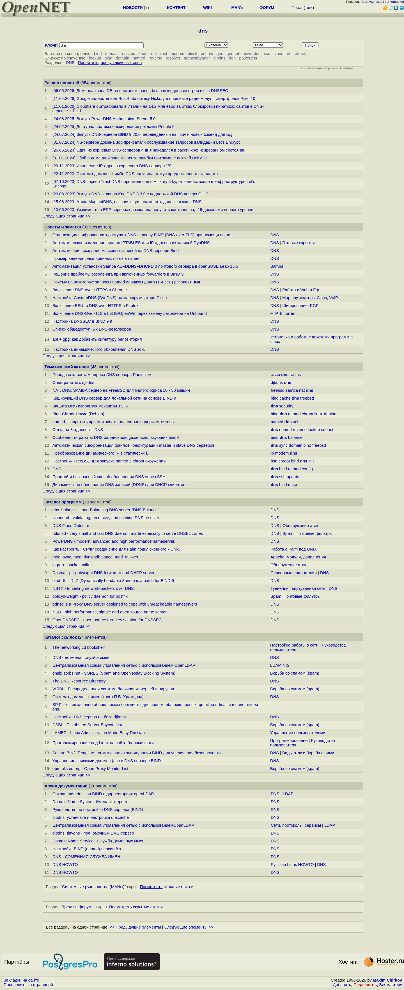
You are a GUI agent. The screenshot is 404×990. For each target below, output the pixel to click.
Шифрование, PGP (300, 305)
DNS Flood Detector (70, 525)
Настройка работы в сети (294, 645)
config (307, 469)
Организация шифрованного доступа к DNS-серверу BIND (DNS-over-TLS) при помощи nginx (141, 235)
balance (295, 437)
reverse (155, 58)
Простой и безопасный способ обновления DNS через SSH (109, 477)
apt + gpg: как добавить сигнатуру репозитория (97, 339)
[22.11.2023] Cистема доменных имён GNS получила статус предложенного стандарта (135, 173)
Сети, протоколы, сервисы (296, 825)
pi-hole (207, 53)
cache (285, 398)
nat (302, 390)
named (139, 58)
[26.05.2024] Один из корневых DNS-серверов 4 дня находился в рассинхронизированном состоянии (148, 150)
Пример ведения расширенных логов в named (96, 258)
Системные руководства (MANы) (93, 886)
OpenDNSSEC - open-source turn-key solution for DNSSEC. (107, 620)
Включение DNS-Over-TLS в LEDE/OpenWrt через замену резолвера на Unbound (129, 313)
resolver (173, 58)
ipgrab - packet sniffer (72, 565)
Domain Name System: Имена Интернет (90, 801)
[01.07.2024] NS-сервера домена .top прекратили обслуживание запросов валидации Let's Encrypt (146, 142)
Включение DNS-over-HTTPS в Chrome (89, 290)
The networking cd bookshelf (78, 647)
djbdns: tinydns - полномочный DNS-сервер (93, 833)
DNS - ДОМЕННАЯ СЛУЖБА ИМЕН (86, 856)
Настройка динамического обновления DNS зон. (98, 349)
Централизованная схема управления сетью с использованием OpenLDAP (123, 665)
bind (98, 53)
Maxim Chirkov (387, 980)
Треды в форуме (78, 907)
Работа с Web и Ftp (300, 290)
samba (292, 390)
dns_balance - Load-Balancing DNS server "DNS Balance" (105, 510)
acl (295, 422)
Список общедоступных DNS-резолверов (91, 329)
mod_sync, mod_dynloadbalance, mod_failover (95, 557)
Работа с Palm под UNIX (293, 549)
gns (220, 53)
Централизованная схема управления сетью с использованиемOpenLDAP (123, 825)
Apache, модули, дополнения (298, 557)
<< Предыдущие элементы (135, 927)
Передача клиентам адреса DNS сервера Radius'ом (102, 374)
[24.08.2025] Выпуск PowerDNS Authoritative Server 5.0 (104, 118)
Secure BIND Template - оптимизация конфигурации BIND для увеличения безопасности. (137, 753)
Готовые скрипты (298, 242)
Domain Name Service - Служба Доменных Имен (98, 841)
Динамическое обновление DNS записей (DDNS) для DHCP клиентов (118, 484)
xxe (267, 53)
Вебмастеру (390, 984)
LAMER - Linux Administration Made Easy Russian (98, 732)
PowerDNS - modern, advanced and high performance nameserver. (113, 541)
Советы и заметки (63, 227)
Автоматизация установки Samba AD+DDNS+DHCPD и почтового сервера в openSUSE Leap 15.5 (145, 266)
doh (232, 58)
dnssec (128, 53)
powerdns (252, 53)
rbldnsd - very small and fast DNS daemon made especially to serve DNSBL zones (127, 533)
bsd (274, 461)
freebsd (277, 390)
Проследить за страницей (28, 984)
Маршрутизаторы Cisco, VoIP (310, 297)
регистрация (394, 1)
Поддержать (365, 984)
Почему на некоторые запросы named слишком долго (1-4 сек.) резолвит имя (126, 282)
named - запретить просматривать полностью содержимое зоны (113, 422)
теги (309, 7)
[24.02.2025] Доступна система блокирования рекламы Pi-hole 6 (113, 126)
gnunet (233, 53)
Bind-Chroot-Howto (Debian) (78, 414)
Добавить (342, 984)
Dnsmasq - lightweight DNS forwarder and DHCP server (103, 572)
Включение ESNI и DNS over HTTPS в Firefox (95, 305)
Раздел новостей (62, 83)
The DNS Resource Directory (79, 681)
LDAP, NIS (280, 665)
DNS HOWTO (65, 864)
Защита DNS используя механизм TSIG (90, 406)
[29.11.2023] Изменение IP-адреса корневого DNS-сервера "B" (112, 166)
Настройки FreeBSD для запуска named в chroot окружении (109, 461)
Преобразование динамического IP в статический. (100, 453)
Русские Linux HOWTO (292, 864)
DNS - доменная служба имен (80, 657)
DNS (70, 62)
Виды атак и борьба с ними (308, 753)
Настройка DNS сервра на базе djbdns (89, 717)
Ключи (51, 45)
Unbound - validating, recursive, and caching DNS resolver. (106, 517)
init (311, 461)
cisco (275, 374)
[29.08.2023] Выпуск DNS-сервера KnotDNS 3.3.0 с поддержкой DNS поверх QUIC (130, 194)
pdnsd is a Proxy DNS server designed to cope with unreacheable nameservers (124, 604)
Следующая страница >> (66, 216)
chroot (307, 414)
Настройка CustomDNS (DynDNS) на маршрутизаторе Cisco (109, 297)
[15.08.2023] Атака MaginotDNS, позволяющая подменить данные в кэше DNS (126, 202)
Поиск (296, 7)
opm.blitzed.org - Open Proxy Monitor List (90, 768)
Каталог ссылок (61, 637)
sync (283, 445)
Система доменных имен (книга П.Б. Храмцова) (98, 697)
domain (112, 53)
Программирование (288, 740)
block (192, 53)
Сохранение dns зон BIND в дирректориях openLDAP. (103, 794)
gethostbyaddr (197, 58)
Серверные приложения (294, 572)
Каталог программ (63, 502)
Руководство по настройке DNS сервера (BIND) (97, 809)
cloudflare (282, 53)
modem (177, 53)
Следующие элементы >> (189, 927)
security (286, 406)
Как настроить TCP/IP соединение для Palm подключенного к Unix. (116, 549)
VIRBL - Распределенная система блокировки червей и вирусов (113, 689)
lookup (95, 58)
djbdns (219, 58)
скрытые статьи (167, 886)
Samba (276, 266)
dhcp (292, 484)
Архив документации (66, 786)
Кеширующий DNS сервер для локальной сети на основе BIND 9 (114, 398)
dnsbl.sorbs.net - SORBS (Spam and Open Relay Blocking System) (113, 673)
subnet (327, 429)
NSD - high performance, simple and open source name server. (110, 612)
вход (379, 1)
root (153, 53)
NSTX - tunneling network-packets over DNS (93, 588)
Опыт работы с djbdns (73, 382)
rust (163, 53)
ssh (282, 477)
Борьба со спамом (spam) (294, 673)
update (293, 477)
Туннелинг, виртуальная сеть (297, 588)
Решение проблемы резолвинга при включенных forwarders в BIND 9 (118, 274)
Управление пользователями (297, 732)
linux (319, 414)
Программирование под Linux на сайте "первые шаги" (103, 743)
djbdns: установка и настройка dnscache (90, 817)
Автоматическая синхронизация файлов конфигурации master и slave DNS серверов (133, 445)
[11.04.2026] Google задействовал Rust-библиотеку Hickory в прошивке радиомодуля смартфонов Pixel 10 (153, 98)
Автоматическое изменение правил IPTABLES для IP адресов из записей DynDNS (131, 242)
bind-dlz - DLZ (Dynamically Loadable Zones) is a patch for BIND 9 (113, 580)
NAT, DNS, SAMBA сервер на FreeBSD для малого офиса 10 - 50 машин (121, 390)
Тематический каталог (67, 367)
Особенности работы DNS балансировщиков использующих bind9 (115, 437)
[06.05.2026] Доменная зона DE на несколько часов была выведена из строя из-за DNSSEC (140, 90)
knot (142, 53)
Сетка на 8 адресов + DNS (77, 429)
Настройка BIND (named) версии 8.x (86, 849)
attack (300, 53)
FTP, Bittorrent (283, 313)
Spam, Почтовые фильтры (307, 533)
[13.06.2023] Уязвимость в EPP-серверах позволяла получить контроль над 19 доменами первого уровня (152, 209)
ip (272, 453)
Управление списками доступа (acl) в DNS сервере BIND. (107, 760)
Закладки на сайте (21, 980)
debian (330, 414)
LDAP (288, 794)
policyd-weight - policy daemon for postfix (90, 596)
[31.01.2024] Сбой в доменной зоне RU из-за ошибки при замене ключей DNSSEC (130, 158)
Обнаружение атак (300, 525)
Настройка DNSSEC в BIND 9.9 (82, 321)
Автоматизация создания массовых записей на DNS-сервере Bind (115, 250)
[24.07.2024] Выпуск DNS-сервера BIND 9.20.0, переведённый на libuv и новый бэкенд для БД (142, 134)
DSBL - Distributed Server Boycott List (87, 725)
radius (295, 374)
